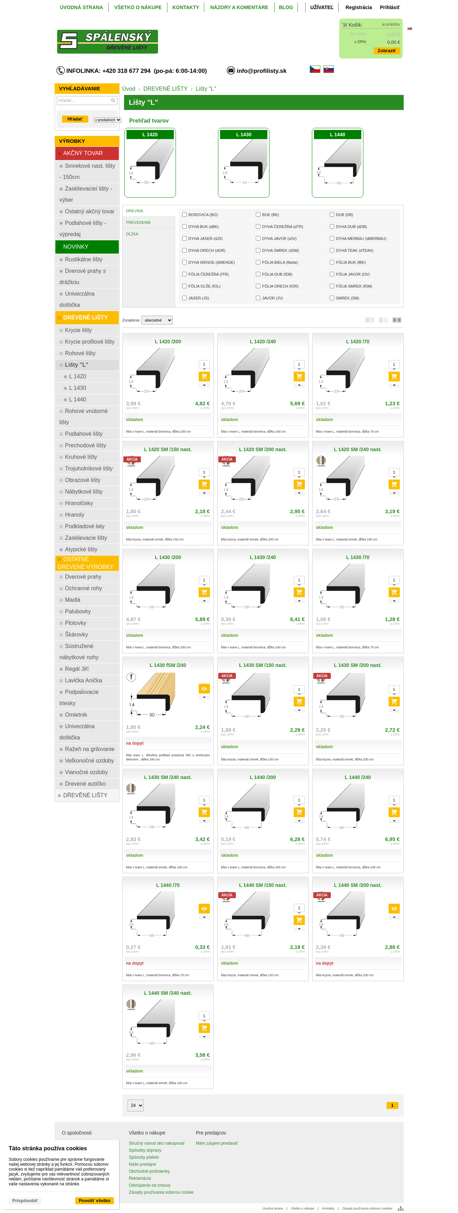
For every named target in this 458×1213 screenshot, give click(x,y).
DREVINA (134, 211)
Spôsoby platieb (144, 1157)
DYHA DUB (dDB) (348, 226)
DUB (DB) (341, 214)
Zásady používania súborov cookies (367, 1208)
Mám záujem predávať (217, 1143)
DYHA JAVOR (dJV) (276, 238)
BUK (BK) (267, 214)
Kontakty (328, 1208)
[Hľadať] (113, 100)
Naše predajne (142, 1164)
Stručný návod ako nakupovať (157, 1143)
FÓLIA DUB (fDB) (274, 274)
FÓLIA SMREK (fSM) (351, 286)
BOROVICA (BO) (200, 214)
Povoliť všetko (94, 1200)
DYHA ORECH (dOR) (204, 250)
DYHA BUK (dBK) (200, 226)
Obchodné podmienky (149, 1171)
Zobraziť (387, 50)
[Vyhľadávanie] (87, 100)
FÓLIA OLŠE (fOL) (201, 286)
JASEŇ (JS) (195, 298)
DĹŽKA (132, 234)
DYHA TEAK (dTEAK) (352, 250)
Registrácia (359, 7)
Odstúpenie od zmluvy (150, 1185)
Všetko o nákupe (302, 1208)
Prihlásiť (390, 7)
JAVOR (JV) (269, 298)
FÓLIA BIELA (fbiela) (277, 262)
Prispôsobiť (25, 1200)
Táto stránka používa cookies (48, 1148)
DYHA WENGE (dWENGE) (208, 262)
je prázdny (391, 24)
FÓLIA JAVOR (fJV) (350, 274)
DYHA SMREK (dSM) (277, 250)
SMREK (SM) (344, 298)
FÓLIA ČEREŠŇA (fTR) (205, 274)
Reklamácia (140, 1178)
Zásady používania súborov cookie (161, 1192)
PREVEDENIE (138, 222)
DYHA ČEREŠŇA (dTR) (279, 226)
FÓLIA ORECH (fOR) (277, 286)
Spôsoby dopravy (145, 1150)
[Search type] (108, 120)
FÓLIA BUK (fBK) (348, 262)
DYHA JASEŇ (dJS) (202, 238)
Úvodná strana (272, 1208)
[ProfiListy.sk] (186, 36)
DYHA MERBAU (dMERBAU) (358, 238)
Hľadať (74, 119)
